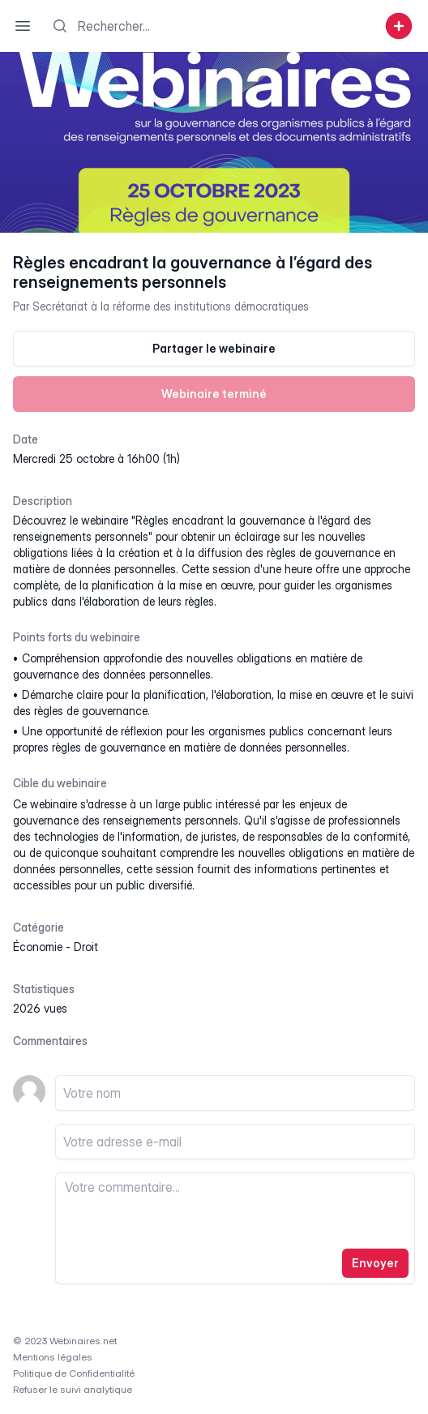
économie (37, 946)
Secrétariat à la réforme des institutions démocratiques (170, 306)
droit (86, 946)
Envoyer (375, 1263)
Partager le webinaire (214, 348)
